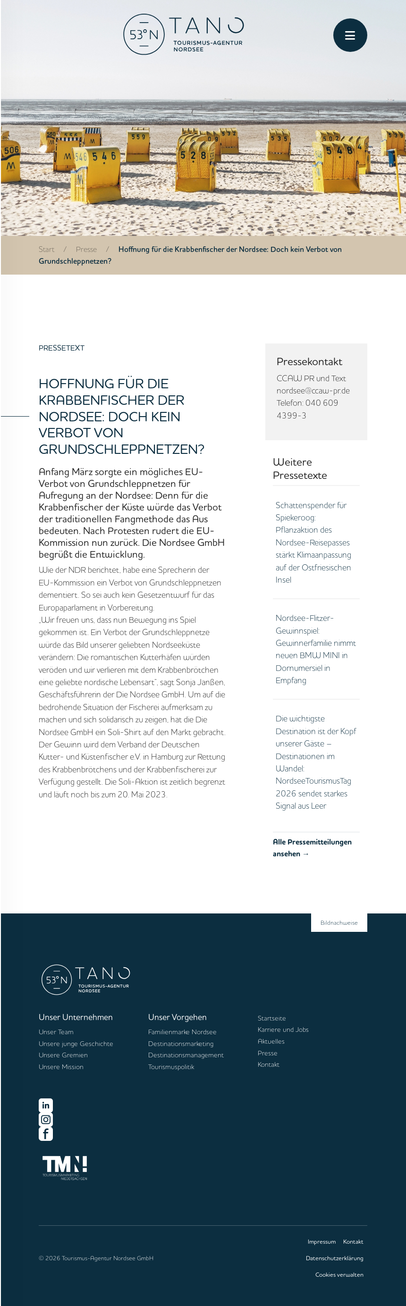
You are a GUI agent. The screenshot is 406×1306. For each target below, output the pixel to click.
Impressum (322, 1241)
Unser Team (56, 1032)
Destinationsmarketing (180, 1043)
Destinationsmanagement (186, 1055)
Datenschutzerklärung (335, 1258)
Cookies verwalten (339, 1274)
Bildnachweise (339, 922)
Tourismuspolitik (171, 1067)
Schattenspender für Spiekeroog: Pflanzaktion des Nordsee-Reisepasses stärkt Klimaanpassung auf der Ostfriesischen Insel (313, 542)
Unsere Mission (61, 1067)
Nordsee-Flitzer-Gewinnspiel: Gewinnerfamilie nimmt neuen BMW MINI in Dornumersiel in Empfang (316, 648)
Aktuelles (271, 1041)
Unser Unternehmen (76, 1017)
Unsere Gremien (63, 1055)
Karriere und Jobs (283, 1029)
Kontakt (268, 1064)
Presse (86, 249)
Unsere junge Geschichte (76, 1043)
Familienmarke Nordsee (182, 1032)
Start (46, 249)
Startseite (272, 1018)
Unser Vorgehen (177, 1017)
